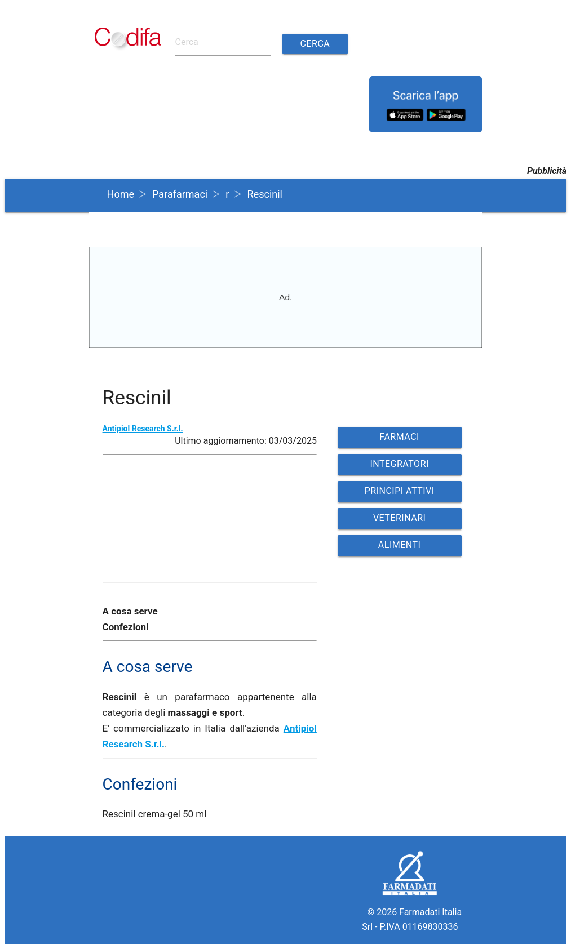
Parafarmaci (179, 194)
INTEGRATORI (399, 463)
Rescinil (264, 194)
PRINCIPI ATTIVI (400, 490)
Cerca (315, 43)
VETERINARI (399, 518)
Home (120, 194)
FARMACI (399, 436)
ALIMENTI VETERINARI (399, 548)
